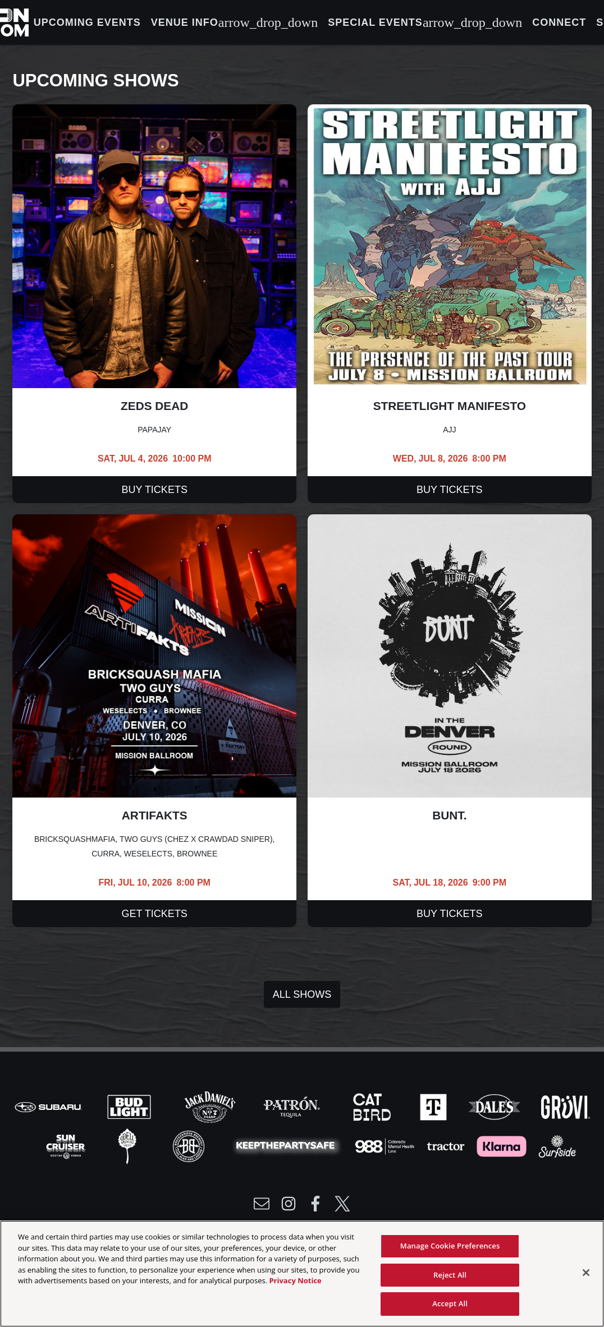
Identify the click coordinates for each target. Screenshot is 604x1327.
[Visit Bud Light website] (130, 1106)
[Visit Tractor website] (447, 1145)
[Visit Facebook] (315, 1203)
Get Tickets (154, 913)
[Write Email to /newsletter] (261, 1203)
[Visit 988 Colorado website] (385, 1145)
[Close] (586, 1272)
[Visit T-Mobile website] (434, 1106)
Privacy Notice (295, 1280)
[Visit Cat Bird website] (373, 1106)
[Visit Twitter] (342, 1203)
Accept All (450, 1303)
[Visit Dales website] (495, 1106)
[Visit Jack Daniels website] (211, 1106)
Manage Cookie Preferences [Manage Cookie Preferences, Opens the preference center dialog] (450, 1246)
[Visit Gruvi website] (565, 1106)
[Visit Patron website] (291, 1106)
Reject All (449, 1275)
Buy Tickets (154, 489)
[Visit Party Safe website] (288, 1145)
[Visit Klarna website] (503, 1145)
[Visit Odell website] (128, 1145)
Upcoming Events (87, 22)
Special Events (425, 22)
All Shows (302, 994)
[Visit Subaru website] (49, 1106)
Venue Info (234, 22)
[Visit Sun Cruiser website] (67, 1145)
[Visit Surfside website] (557, 1145)
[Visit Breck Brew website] (189, 1145)
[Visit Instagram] (288, 1203)
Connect (559, 22)
